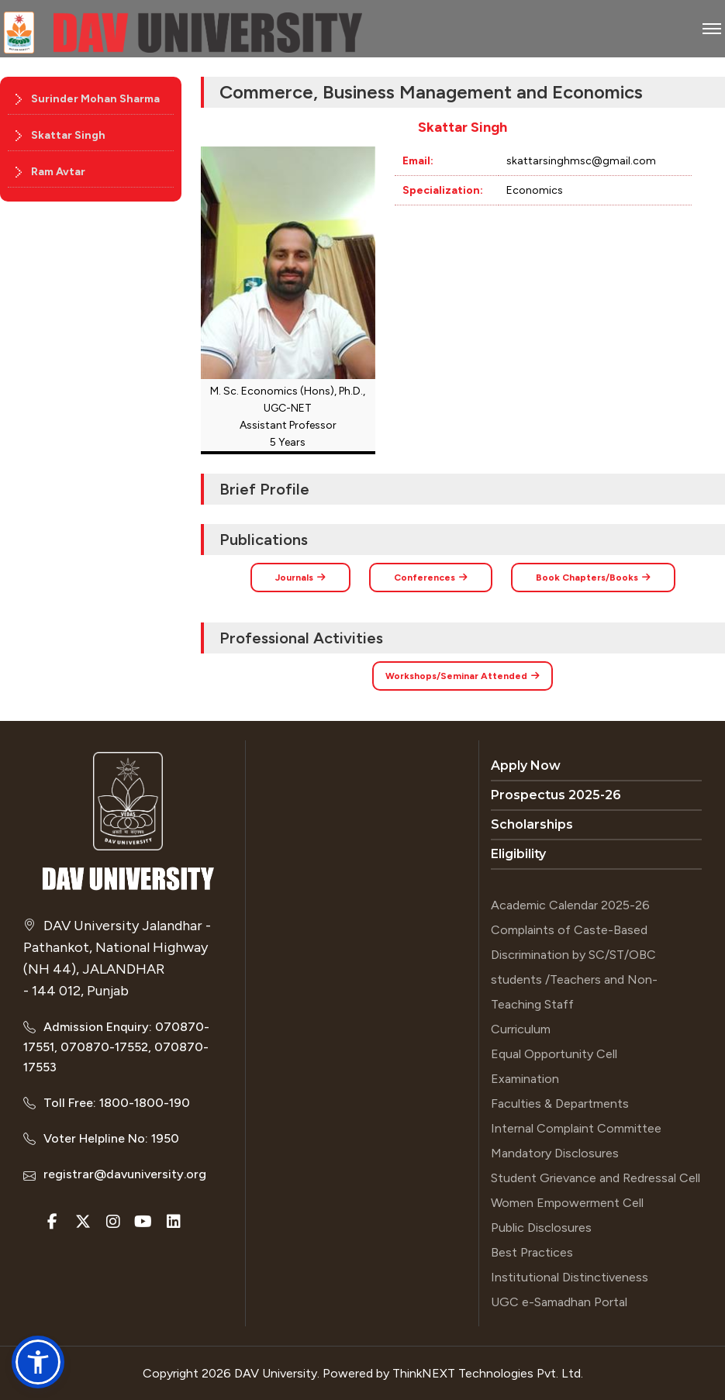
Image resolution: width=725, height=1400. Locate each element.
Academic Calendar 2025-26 (570, 905)
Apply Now (526, 765)
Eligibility (518, 854)
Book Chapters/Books (593, 577)
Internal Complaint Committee (576, 1128)
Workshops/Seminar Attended (462, 676)
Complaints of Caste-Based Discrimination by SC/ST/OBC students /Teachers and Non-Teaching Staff (574, 967)
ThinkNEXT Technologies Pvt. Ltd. (487, 1373)
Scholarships (532, 824)
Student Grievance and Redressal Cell (595, 1178)
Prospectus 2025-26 (556, 795)
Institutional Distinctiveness (569, 1277)
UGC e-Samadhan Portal (559, 1302)
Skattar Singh (68, 135)
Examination (525, 1078)
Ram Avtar (58, 171)
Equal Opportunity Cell (554, 1054)
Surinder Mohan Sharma (95, 98)
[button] (38, 1362)
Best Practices (532, 1252)
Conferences (431, 577)
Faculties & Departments (560, 1103)
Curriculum (521, 1029)
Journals (300, 577)
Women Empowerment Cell (567, 1202)
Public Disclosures (541, 1227)
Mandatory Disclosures (555, 1153)
